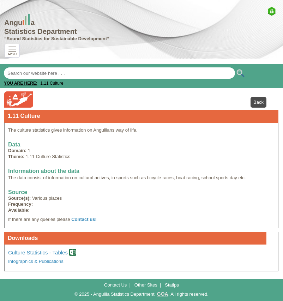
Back (258, 102)
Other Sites (145, 285)
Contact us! (84, 219)
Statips (172, 285)
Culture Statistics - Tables (42, 252)
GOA (162, 294)
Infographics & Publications (36, 261)
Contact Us (115, 285)
